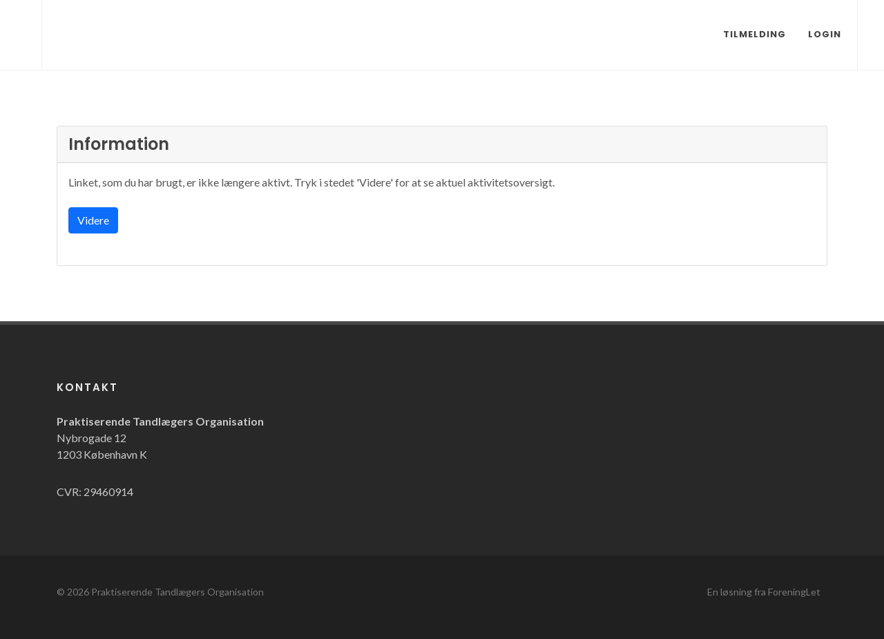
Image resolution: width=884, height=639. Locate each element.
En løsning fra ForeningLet (763, 592)
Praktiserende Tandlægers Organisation (177, 592)
